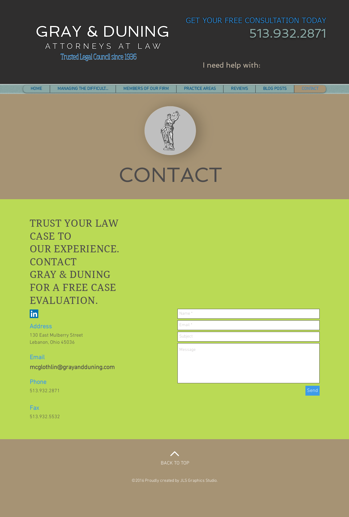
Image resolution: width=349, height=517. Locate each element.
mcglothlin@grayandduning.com (72, 367)
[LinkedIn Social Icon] (34, 313)
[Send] (312, 391)
